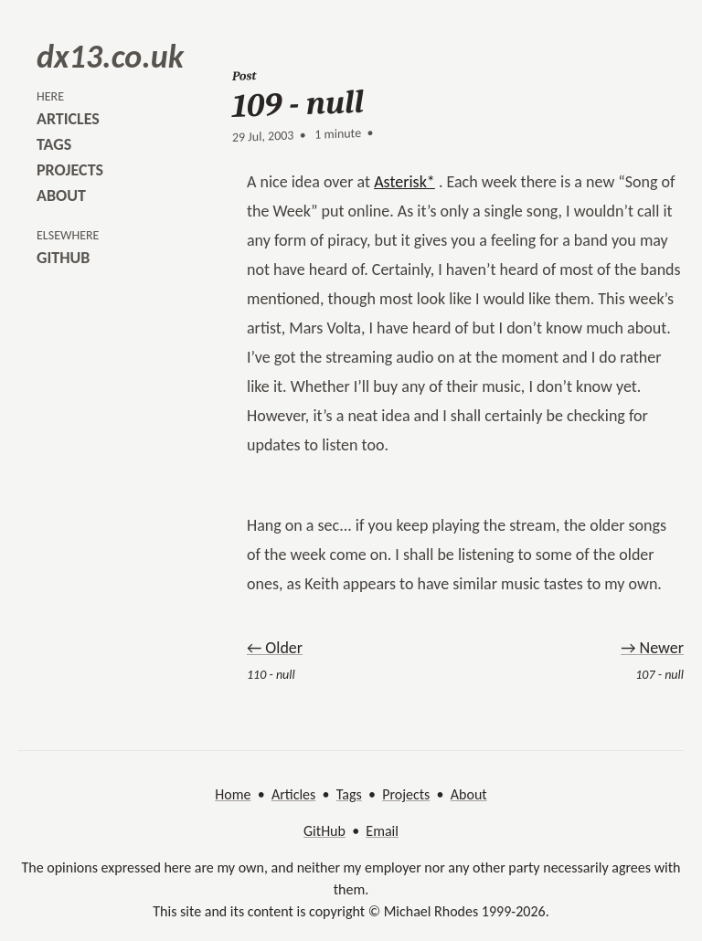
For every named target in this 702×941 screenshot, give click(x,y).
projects (70, 170)
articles (68, 119)
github (63, 258)
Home (232, 794)
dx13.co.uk (110, 57)
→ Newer (652, 648)
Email (382, 831)
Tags (349, 794)
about (61, 195)
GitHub (324, 831)
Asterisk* (404, 182)
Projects (406, 794)
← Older (275, 648)
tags (54, 144)
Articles (293, 794)
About (469, 794)
